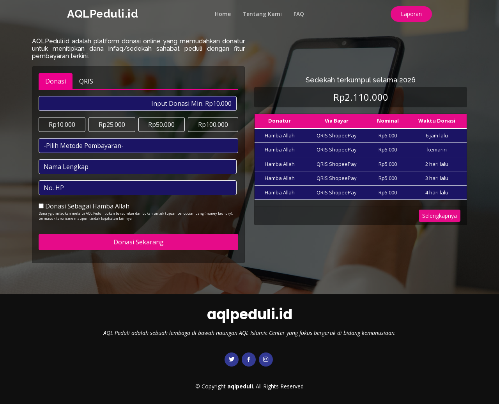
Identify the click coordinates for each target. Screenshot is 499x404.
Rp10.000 (62, 124)
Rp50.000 (161, 124)
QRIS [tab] (86, 81)
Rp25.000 (112, 124)
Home (223, 14)
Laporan (411, 14)
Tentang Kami (262, 14)
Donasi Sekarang (138, 242)
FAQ (299, 14)
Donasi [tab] (55, 81)
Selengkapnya (439, 215)
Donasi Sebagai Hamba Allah (87, 206)
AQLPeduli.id (102, 13)
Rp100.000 (213, 124)
